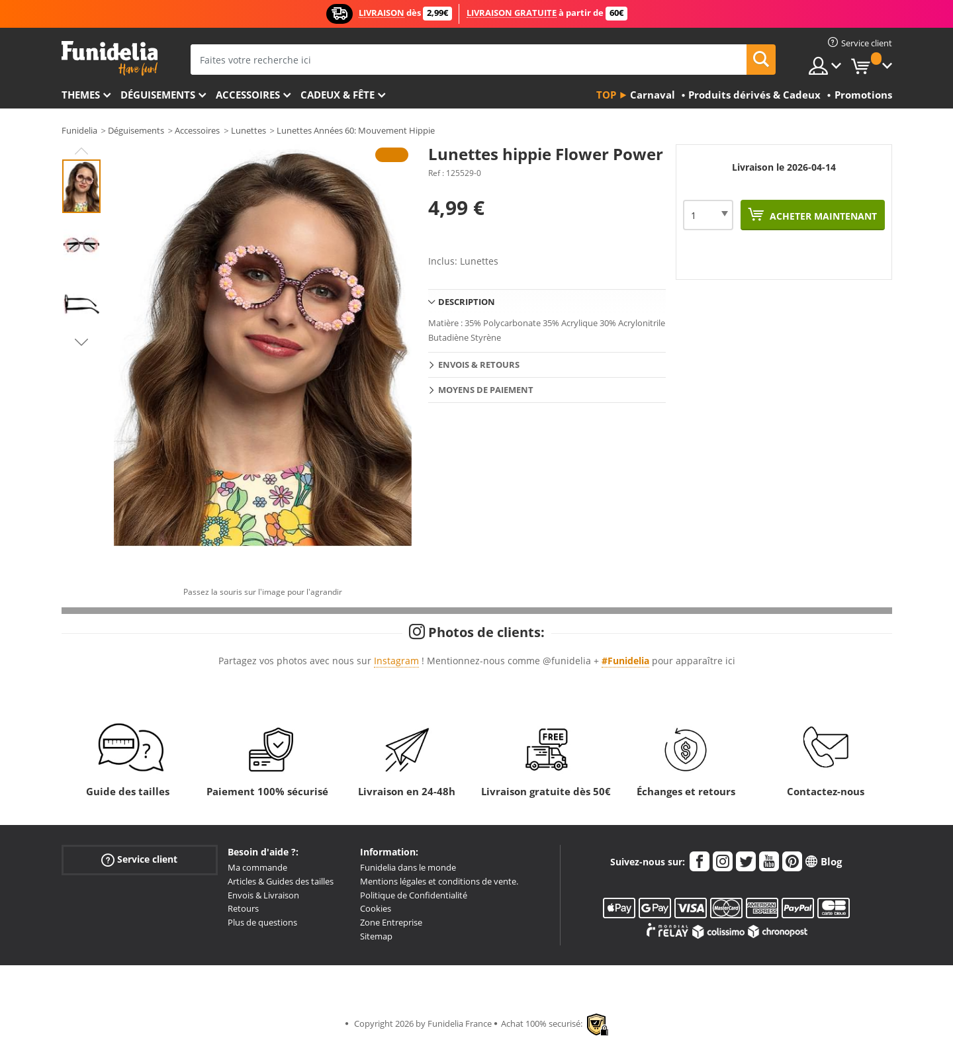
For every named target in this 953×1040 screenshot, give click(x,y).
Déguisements (157, 94)
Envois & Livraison (263, 895)
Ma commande (257, 867)
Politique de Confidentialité (413, 895)
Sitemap (376, 936)
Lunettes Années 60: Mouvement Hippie (356, 130)
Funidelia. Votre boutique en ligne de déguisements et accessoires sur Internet (110, 58)
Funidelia (79, 130)
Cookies (375, 908)
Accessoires (248, 94)
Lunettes (248, 130)
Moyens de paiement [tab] (485, 390)
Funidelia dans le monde (408, 867)
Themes (81, 94)
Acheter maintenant (822, 216)
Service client (139, 860)
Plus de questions (262, 922)
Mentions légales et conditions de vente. (439, 881)
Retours (243, 908)
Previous (81, 150)
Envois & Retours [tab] (479, 364)
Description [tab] (466, 302)
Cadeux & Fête (337, 94)
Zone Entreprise (391, 922)
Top (606, 94)
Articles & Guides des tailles (281, 881)
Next (81, 342)
